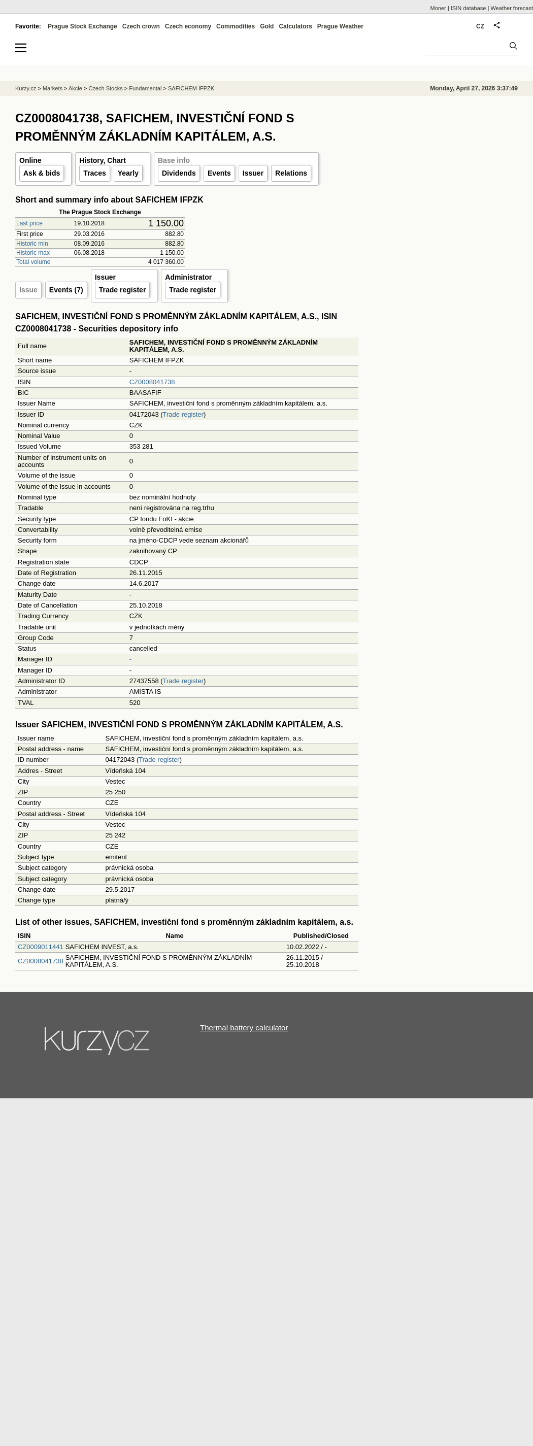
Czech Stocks (105, 88)
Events (219, 173)
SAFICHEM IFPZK (191, 88)
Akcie (75, 88)
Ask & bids (41, 173)
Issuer (253, 173)
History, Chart (102, 160)
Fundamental (145, 88)
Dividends (179, 173)
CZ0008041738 (152, 382)
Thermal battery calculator (244, 1027)
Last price (29, 223)
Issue (28, 290)
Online (30, 160)
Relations (291, 173)
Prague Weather (340, 26)
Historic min (32, 243)
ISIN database (468, 8)
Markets (52, 88)
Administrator (188, 277)
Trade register (122, 290)
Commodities (235, 26)
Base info (174, 160)
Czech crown (141, 26)
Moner (438, 8)
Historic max (33, 252)
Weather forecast (511, 8)
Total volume (33, 261)
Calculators (295, 26)
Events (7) (66, 290)
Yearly (128, 173)
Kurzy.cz (25, 88)
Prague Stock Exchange (82, 26)
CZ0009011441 (40, 947)
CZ (480, 26)
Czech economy (188, 26)
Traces (94, 173)
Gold (267, 26)
